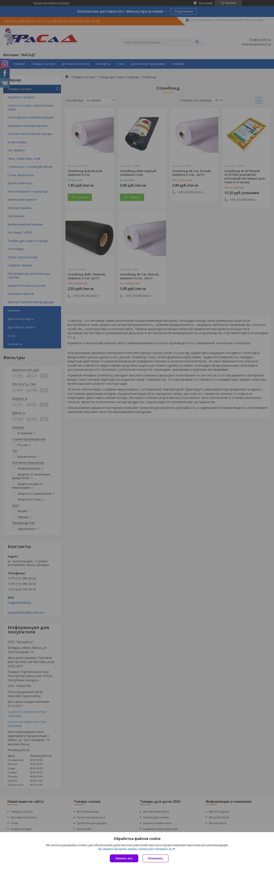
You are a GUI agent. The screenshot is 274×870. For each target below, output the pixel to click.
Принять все (124, 858)
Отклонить (155, 858)
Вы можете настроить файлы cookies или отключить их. (135, 849)
